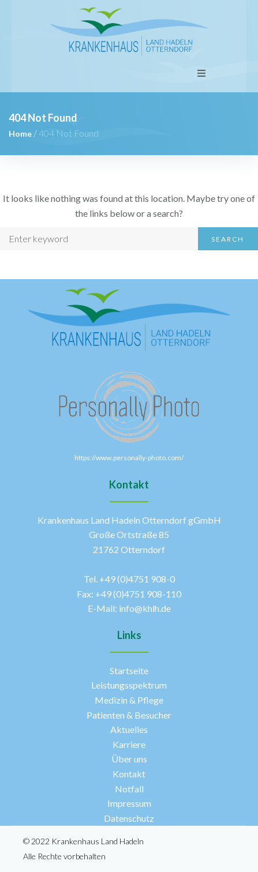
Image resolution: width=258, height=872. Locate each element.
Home (20, 133)
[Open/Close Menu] (201, 73)
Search (227, 239)
